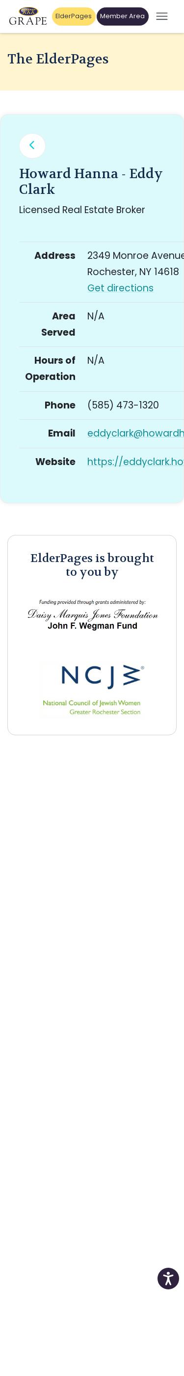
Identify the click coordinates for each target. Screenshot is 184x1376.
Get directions (120, 288)
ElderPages (73, 16)
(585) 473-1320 (123, 405)
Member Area (122, 16)
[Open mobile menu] (162, 16)
